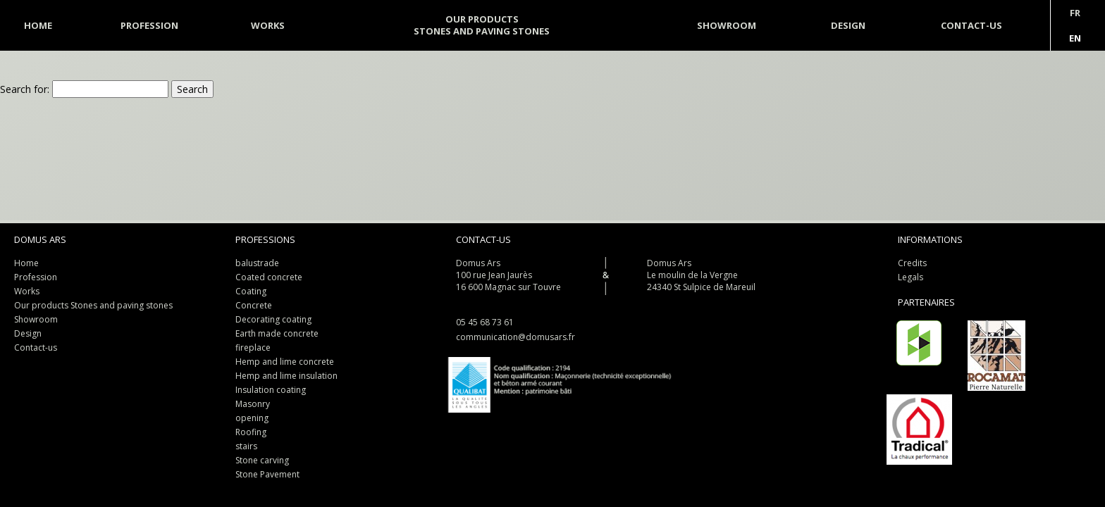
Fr (1075, 12)
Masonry (252, 404)
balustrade (257, 263)
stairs (246, 446)
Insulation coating (270, 390)
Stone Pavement (267, 474)
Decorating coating (273, 319)
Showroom (36, 319)
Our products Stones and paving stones (93, 305)
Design (28, 333)
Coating (250, 291)
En (1075, 38)
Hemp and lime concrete (284, 362)
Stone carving (262, 460)
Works (26, 291)
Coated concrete (268, 277)
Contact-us (35, 347)
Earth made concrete (277, 333)
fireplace (253, 347)
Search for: (24, 89)
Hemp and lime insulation (286, 376)
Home (26, 263)
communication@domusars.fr (515, 337)
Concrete (253, 305)
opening (251, 418)
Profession (149, 25)
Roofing (250, 432)
